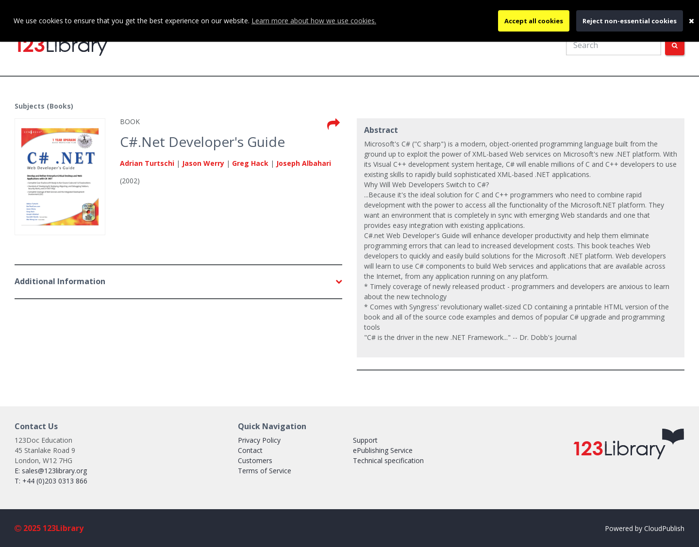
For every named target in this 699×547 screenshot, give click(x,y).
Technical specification (388, 460)
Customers (255, 460)
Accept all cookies (533, 20)
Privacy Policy (259, 440)
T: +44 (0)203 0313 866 (51, 480)
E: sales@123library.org (51, 470)
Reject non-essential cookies (629, 20)
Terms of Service (264, 470)
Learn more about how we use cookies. (313, 20)
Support (365, 440)
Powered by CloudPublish (644, 528)
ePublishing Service (383, 450)
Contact (250, 450)
